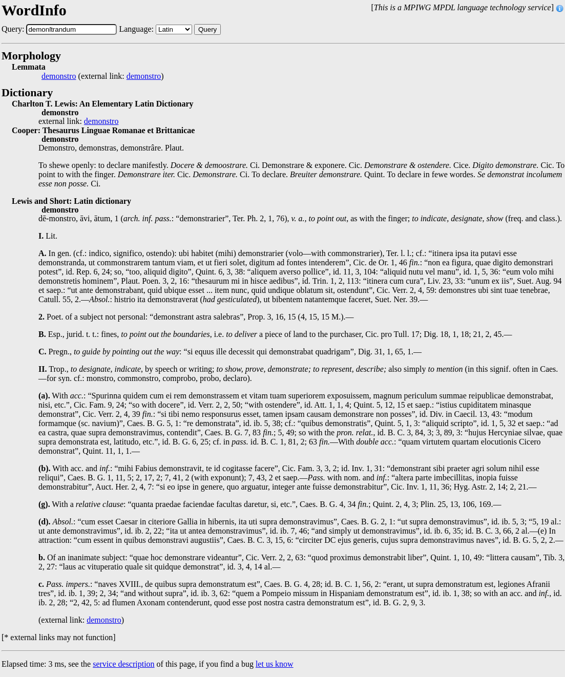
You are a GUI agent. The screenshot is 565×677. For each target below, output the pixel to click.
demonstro (58, 76)
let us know (275, 664)
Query (207, 29)
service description (123, 664)
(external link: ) (102, 76)
